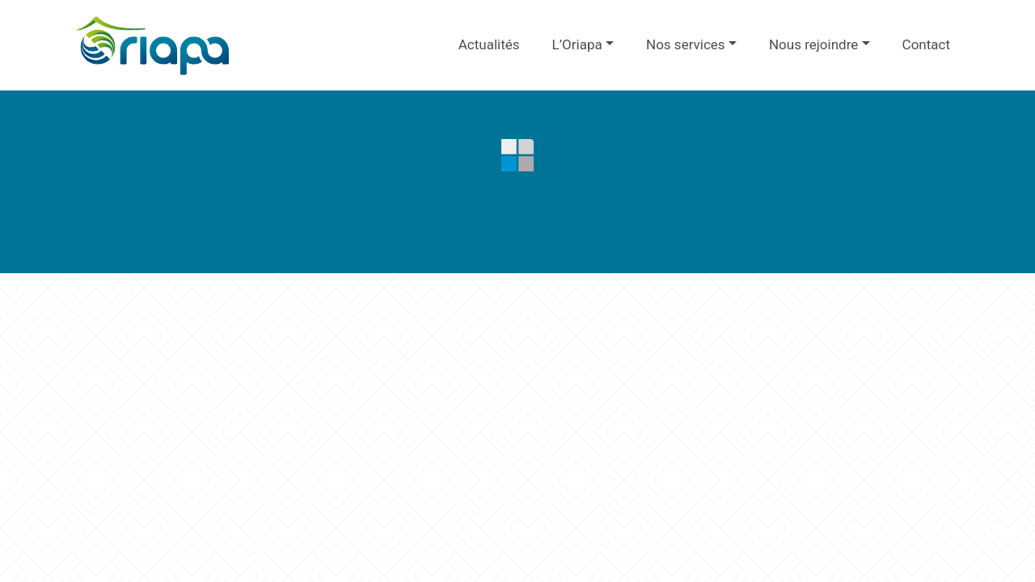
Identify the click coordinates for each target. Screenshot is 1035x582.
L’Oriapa (577, 44)
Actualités (489, 44)
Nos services (685, 44)
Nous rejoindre (813, 44)
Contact (926, 44)
